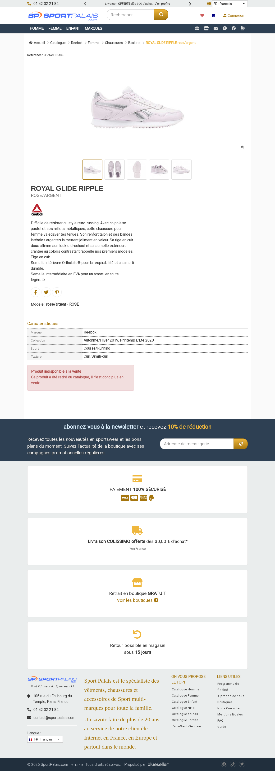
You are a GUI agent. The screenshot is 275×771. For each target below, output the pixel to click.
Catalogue (58, 43)
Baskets (134, 43)
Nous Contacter (228, 708)
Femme (54, 28)
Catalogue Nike (183, 708)
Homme (37, 28)
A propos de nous (230, 696)
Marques (93, 28)
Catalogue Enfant (184, 701)
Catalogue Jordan (185, 720)
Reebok (76, 43)
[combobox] (130, 14)
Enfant (73, 28)
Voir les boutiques (137, 600)
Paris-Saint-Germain (186, 726)
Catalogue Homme (185, 689)
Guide (221, 726)
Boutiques (225, 702)
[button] (230, 3)
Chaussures (114, 43)
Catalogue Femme (185, 695)
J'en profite (162, 3)
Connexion (233, 15)
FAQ (220, 720)
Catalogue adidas (185, 714)
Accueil (37, 43)
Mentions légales (230, 714)
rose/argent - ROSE (62, 304)
